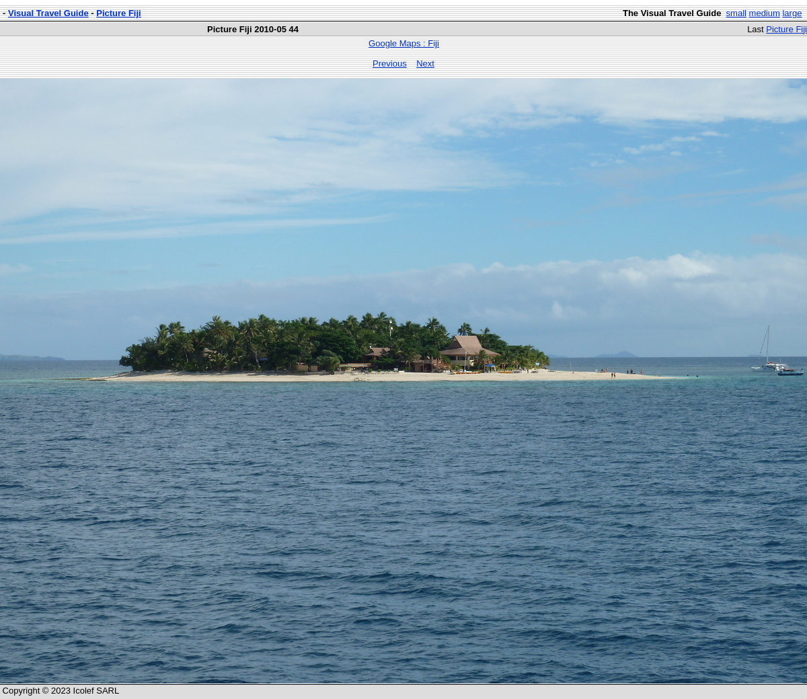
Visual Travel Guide (48, 13)
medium (764, 13)
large (792, 13)
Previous (390, 63)
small (736, 13)
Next (425, 63)
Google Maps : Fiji (404, 43)
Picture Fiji (118, 13)
